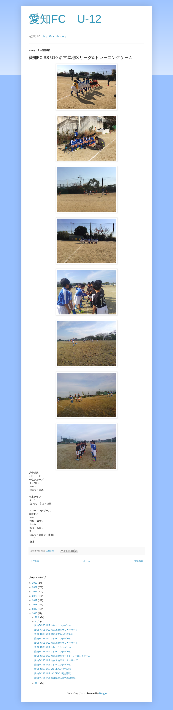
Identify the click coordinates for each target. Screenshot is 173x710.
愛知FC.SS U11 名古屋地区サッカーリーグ (55, 660)
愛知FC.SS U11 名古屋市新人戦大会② (53, 634)
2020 (35, 596)
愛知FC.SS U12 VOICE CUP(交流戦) (52, 673)
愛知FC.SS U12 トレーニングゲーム (52, 625)
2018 (35, 604)
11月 (37, 621)
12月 (37, 617)
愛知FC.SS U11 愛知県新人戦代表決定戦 (54, 677)
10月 (37, 683)
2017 (35, 609)
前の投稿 (138, 561)
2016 (35, 613)
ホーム (86, 561)
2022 (35, 587)
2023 (35, 583)
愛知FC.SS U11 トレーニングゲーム (52, 647)
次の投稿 (34, 561)
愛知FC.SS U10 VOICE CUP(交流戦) (52, 669)
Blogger (103, 693)
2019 (35, 600)
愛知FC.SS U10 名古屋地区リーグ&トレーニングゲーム (62, 656)
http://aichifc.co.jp (55, 36)
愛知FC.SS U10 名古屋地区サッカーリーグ (55, 630)
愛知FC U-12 (65, 19)
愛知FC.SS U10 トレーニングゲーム (52, 638)
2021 (35, 591)
